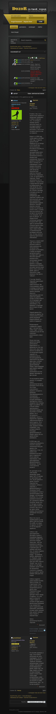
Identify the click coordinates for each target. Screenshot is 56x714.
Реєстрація (14, 32)
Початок (14, 27)
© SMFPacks (41, 58)
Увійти (40, 27)
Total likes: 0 (14, 647)
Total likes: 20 (14, 122)
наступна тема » (42, 87)
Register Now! (28, 21)
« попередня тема (32, 87)
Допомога (22, 27)
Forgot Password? (16, 21)
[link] (31, 60)
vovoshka (18, 64)
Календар (32, 27)
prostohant (17, 638)
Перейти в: (24, 701)
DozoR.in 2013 (15, 710)
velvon (19, 60)
